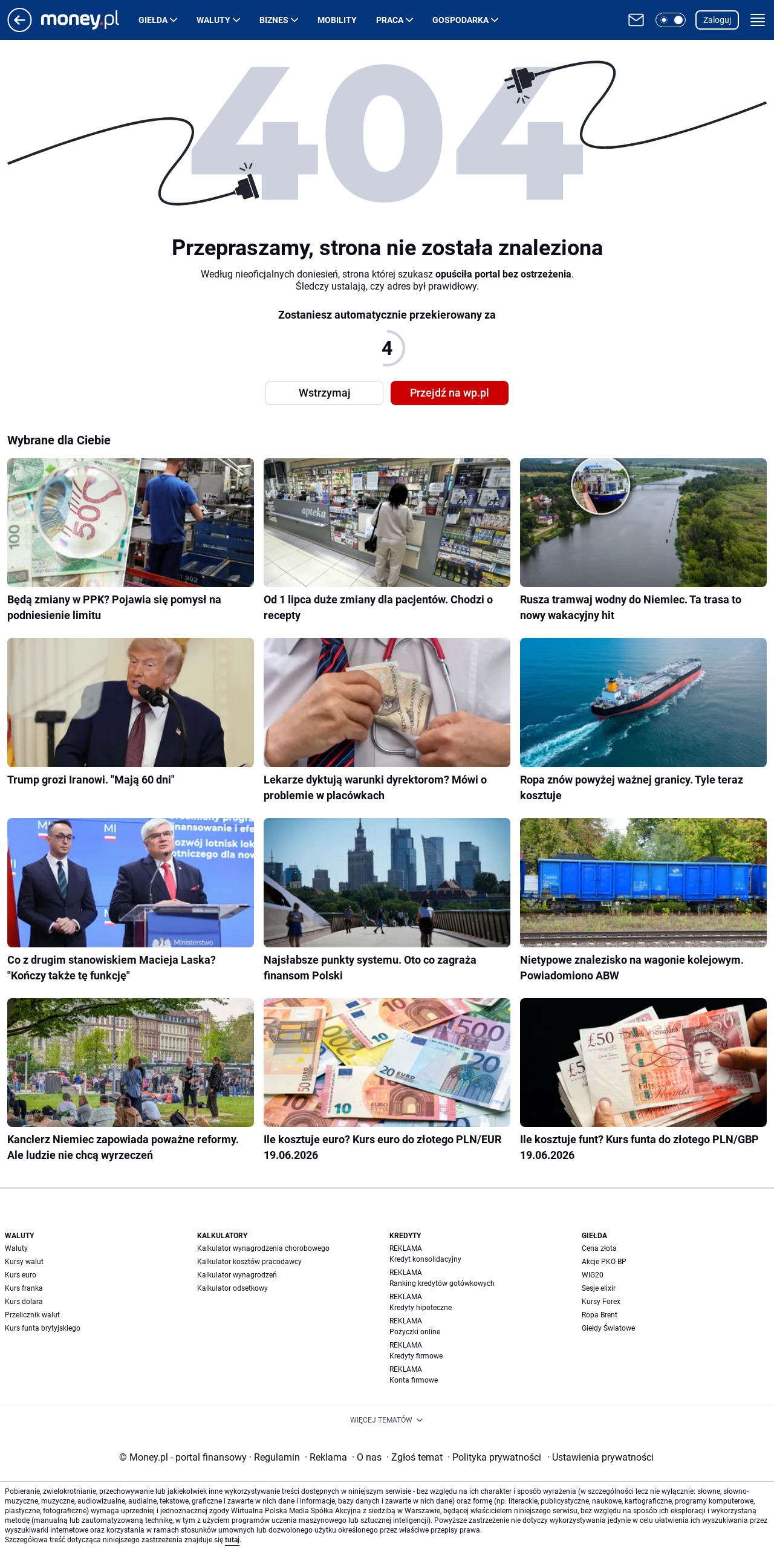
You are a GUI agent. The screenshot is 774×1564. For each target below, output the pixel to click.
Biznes (273, 20)
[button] (670, 20)
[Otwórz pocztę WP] (636, 20)
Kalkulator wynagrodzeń (237, 1275)
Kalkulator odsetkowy (232, 1288)
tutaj (232, 1540)
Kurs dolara (24, 1301)
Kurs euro (20, 1275)
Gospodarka (460, 20)
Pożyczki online (414, 1332)
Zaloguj (717, 20)
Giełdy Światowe (608, 1328)
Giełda (152, 20)
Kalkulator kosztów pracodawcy (249, 1261)
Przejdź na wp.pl (449, 392)
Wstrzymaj (325, 392)
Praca (389, 20)
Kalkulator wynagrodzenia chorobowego (263, 1248)
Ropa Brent (599, 1315)
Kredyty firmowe (416, 1356)
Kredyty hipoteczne (420, 1307)
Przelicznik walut (32, 1315)
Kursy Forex (601, 1301)
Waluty (213, 20)
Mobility (337, 20)
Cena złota (599, 1248)
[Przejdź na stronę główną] (19, 28)
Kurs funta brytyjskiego (42, 1328)
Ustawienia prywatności (600, 1457)
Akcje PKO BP (604, 1261)
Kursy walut (24, 1261)
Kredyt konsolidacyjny (425, 1259)
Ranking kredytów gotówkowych (442, 1283)
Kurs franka (24, 1288)
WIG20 (592, 1275)
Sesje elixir (599, 1288)
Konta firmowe (413, 1380)
